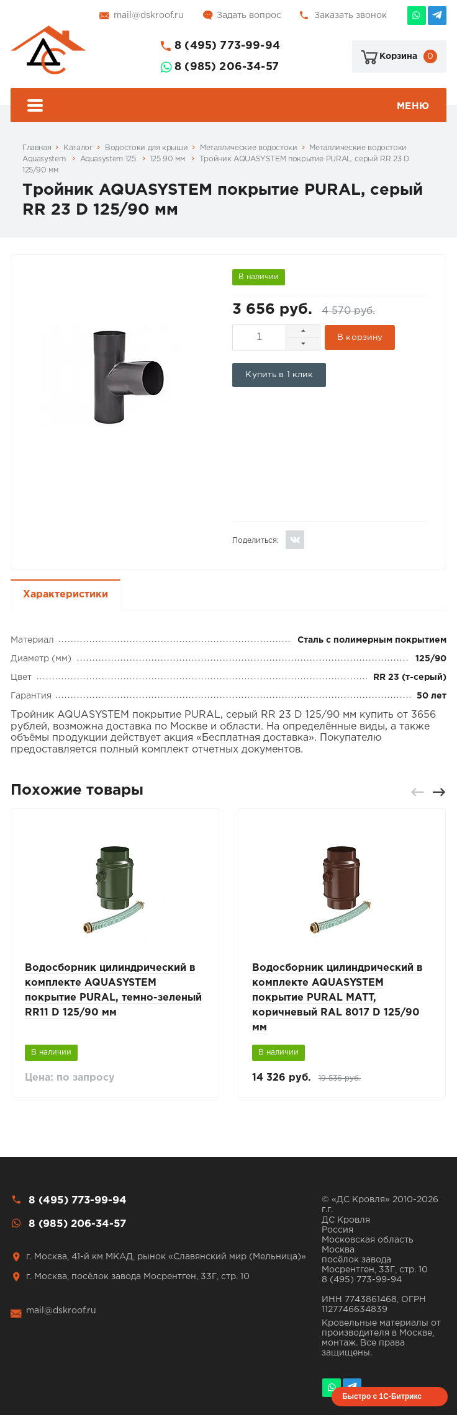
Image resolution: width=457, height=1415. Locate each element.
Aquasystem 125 (109, 159)
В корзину (359, 337)
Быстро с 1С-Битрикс (382, 1396)
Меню (228, 107)
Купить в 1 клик (279, 374)
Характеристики (65, 594)
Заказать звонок (350, 15)
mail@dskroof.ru (149, 15)
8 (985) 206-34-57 (226, 67)
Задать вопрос (249, 15)
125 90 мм (168, 159)
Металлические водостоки (248, 148)
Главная (36, 148)
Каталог (78, 148)
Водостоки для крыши (146, 148)
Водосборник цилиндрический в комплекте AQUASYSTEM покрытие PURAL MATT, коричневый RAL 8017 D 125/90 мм (337, 997)
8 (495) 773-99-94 (227, 46)
